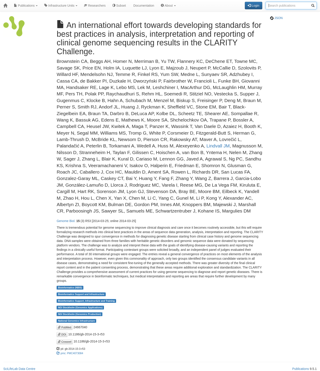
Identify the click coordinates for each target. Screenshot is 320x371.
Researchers (94, 5)
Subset (119, 5)
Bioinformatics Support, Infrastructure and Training (86, 301)
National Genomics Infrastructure (76, 320)
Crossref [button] (64, 341)
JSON (276, 18)
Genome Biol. (66, 221)
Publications (26, 5)
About (168, 5)
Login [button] (253, 5)
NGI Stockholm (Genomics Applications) (80, 307)
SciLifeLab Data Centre (19, 369)
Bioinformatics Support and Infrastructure (81, 294)
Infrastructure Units (60, 5)
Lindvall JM (218, 145)
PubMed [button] (64, 327)
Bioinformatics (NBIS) (70, 287)
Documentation (143, 5)
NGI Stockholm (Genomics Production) (79, 314)
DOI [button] (62, 334)
